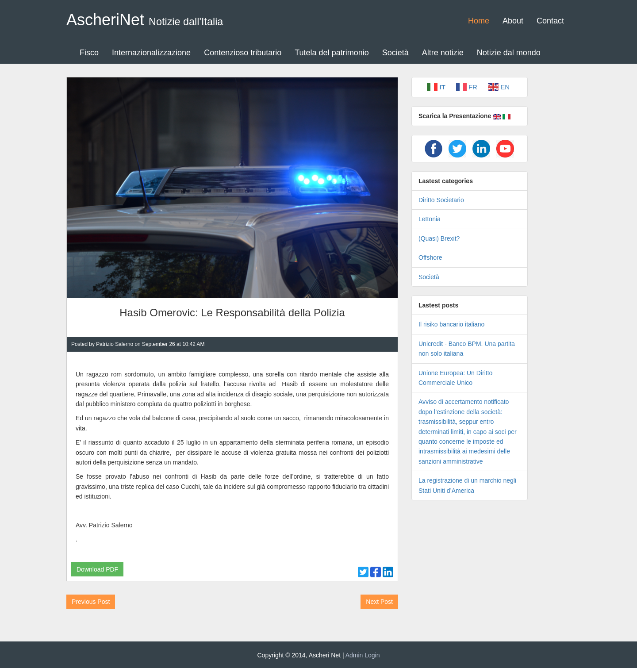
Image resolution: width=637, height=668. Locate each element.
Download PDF (97, 569)
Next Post (379, 601)
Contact (550, 20)
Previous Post (91, 601)
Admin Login (362, 655)
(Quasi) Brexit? (439, 238)
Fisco (89, 52)
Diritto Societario (441, 199)
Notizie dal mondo (509, 52)
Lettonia (429, 219)
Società (395, 52)
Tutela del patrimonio (331, 52)
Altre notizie (443, 52)
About (513, 20)
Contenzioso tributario (242, 52)
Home (478, 20)
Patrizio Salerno (114, 344)
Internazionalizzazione (151, 52)
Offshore (430, 257)
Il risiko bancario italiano (451, 324)
